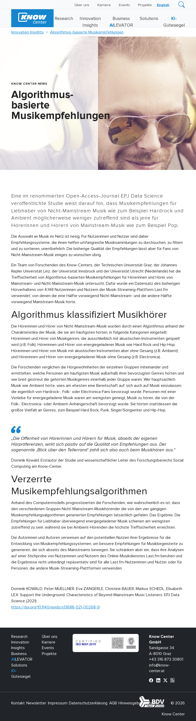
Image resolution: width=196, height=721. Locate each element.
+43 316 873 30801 (166, 659)
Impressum (57, 703)
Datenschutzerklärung (88, 703)
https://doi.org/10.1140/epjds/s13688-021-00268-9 (55, 607)
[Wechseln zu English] (163, 5)
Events (124, 5)
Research (64, 18)
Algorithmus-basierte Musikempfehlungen (87, 32)
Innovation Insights (27, 32)
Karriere (104, 5)
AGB (113, 703)
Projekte (145, 5)
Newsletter (36, 703)
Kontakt (18, 703)
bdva (165, 699)
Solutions (149, 18)
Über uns (82, 5)
